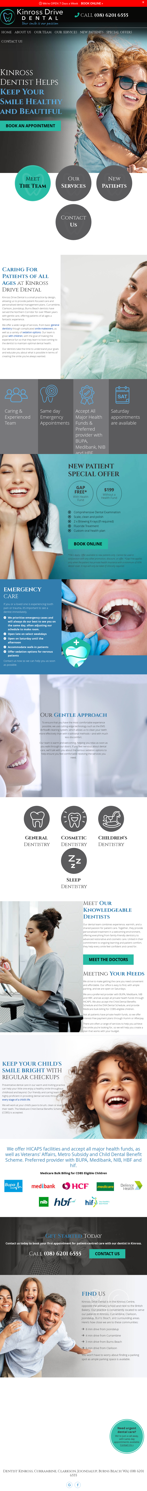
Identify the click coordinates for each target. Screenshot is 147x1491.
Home (6, 32)
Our (73, 182)
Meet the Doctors (108, 959)
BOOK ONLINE (88, 544)
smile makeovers (44, 328)
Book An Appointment (30, 126)
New (114, 182)
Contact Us (11, 41)
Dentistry (37, 827)
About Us (23, 32)
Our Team (43, 32)
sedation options (31, 332)
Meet (33, 182)
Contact (73, 221)
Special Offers (119, 32)
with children (15, 336)
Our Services (66, 32)
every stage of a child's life (16, 1099)
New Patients (91, 32)
